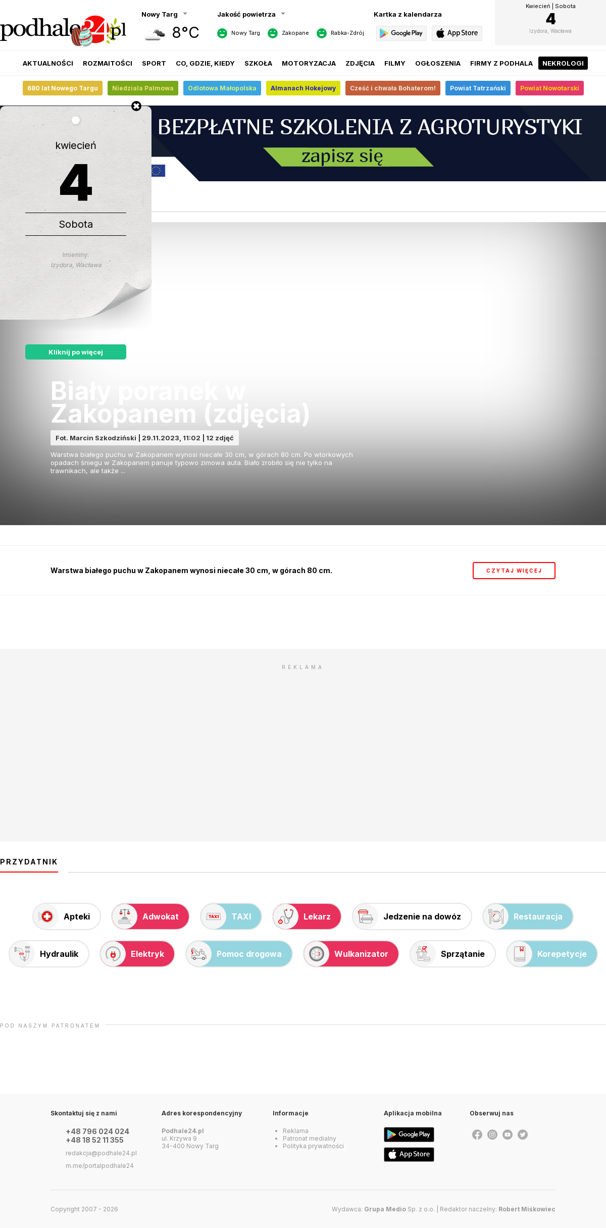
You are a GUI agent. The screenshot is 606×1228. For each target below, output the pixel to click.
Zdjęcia (360, 63)
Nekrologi (563, 63)
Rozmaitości (107, 63)
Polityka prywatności (313, 1146)
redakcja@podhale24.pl (101, 1153)
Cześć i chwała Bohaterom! (393, 88)
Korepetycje (547, 953)
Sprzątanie (448, 953)
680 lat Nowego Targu (62, 88)
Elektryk (132, 953)
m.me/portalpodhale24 (100, 1165)
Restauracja (523, 916)
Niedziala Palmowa (143, 88)
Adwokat (145, 916)
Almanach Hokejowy (303, 88)
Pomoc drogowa (234, 953)
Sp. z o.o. (399, 1209)
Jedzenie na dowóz (407, 916)
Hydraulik (44, 953)
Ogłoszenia (438, 63)
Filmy (395, 63)
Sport (154, 63)
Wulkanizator (346, 953)
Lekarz (302, 916)
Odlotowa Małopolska (222, 88)
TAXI (226, 916)
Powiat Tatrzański (478, 88)
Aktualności (48, 63)
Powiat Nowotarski (549, 88)
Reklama (296, 1131)
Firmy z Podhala (501, 63)
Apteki (61, 916)
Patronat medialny (309, 1138)
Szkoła (258, 63)
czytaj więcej (514, 571)
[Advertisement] (303, 745)
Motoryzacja (309, 63)
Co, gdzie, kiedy (205, 63)
